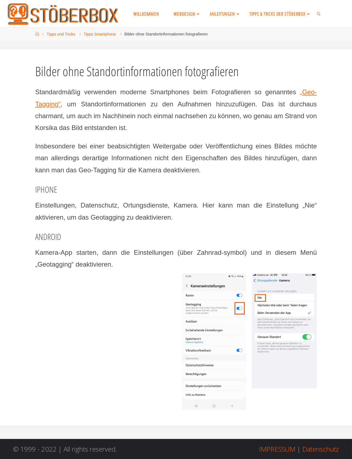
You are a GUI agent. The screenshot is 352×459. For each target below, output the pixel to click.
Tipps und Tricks (60, 34)
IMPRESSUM (277, 449)
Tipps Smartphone (100, 34)
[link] (319, 13)
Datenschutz (320, 449)
